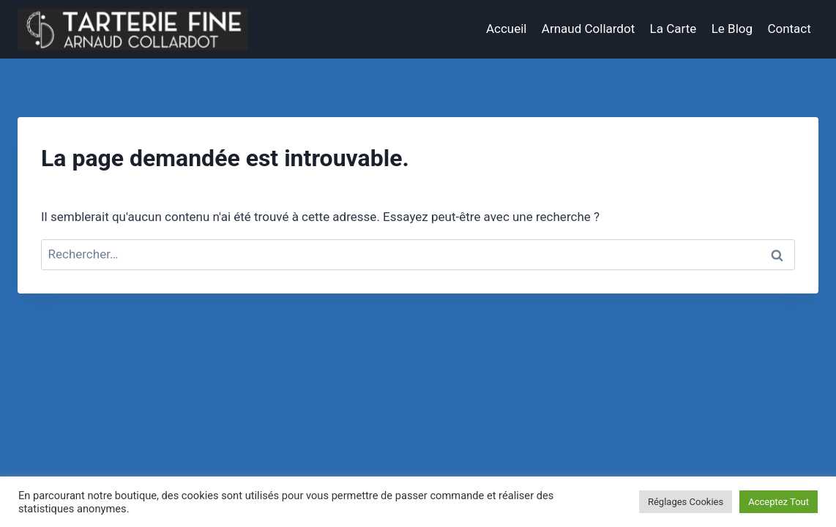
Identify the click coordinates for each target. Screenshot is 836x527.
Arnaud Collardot (588, 28)
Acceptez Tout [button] (778, 501)
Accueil (506, 28)
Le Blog (732, 28)
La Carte (673, 28)
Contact (788, 28)
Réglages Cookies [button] (685, 501)
